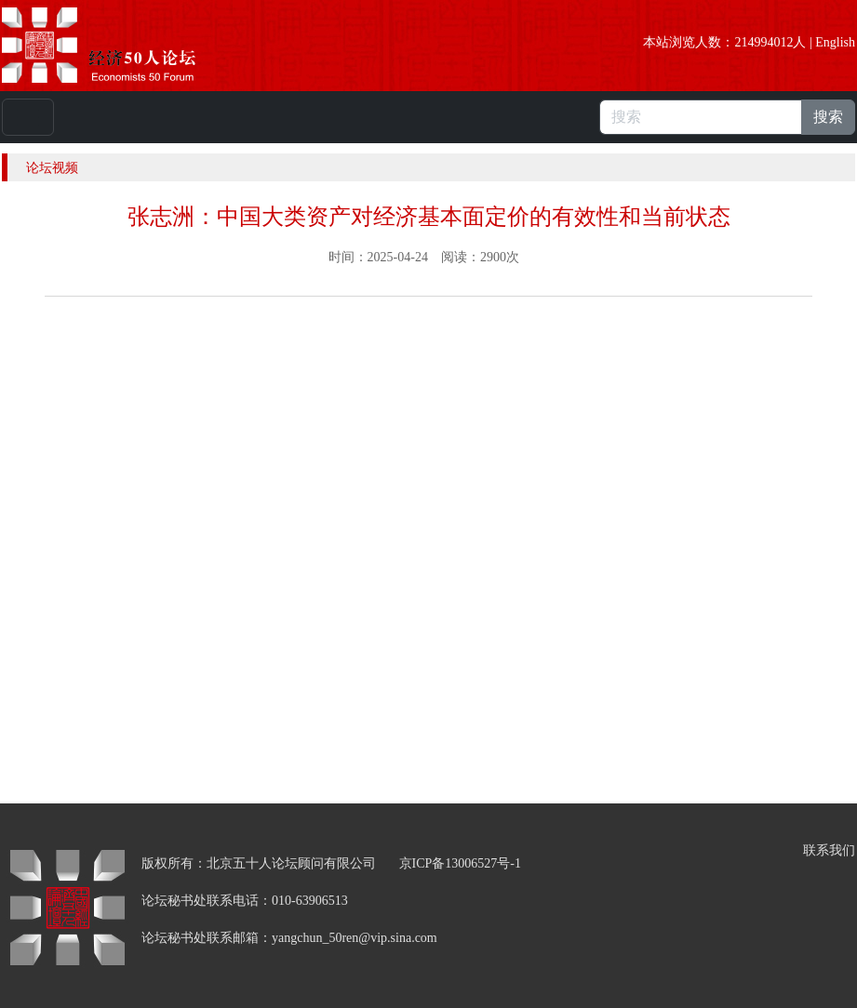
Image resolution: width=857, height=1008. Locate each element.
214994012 (763, 42)
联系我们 (829, 850)
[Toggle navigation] (28, 117)
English (835, 42)
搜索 (828, 117)
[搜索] (700, 117)
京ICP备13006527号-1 (460, 863)
